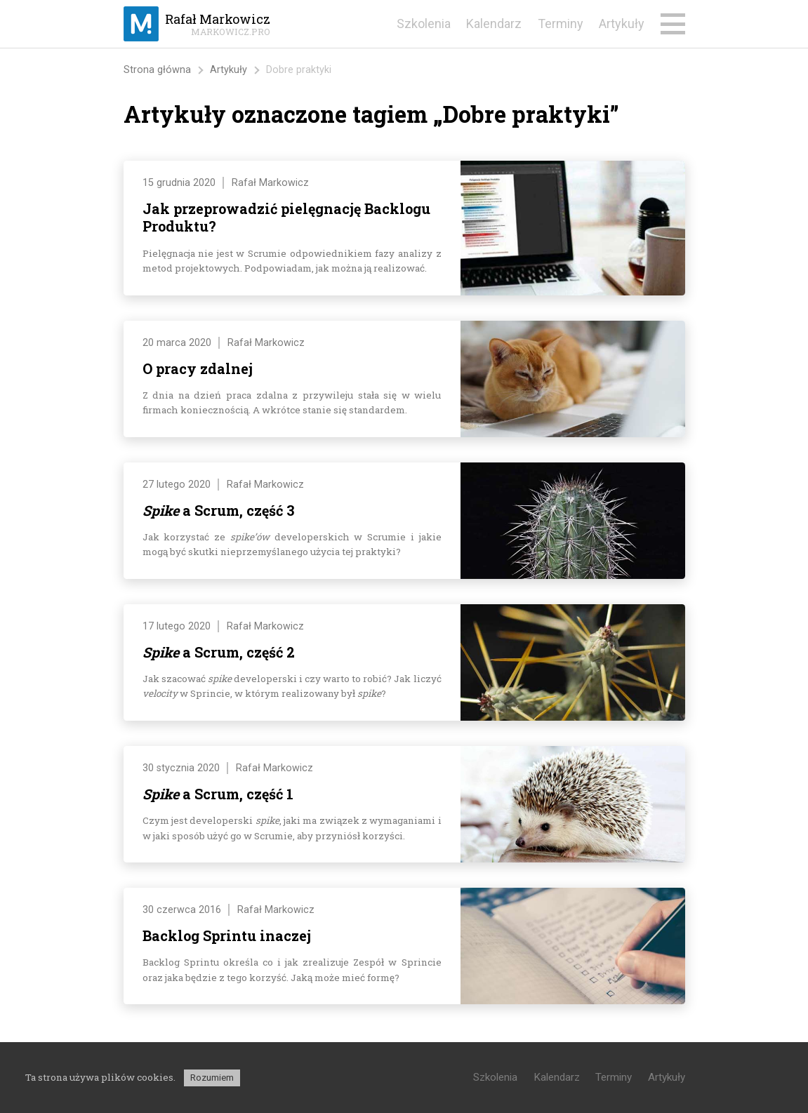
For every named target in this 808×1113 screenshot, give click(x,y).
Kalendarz (494, 23)
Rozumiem (212, 1077)
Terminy (560, 23)
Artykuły (621, 23)
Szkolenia (424, 23)
